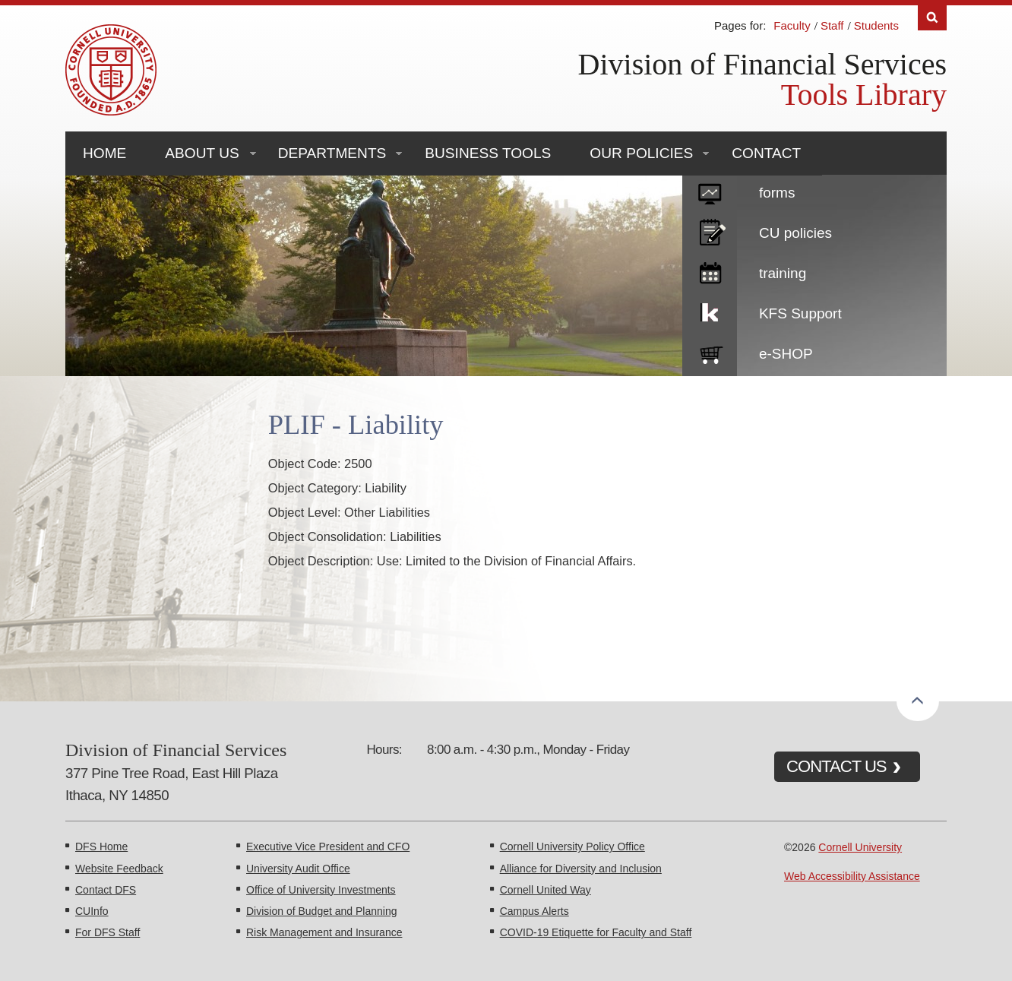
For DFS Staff (107, 932)
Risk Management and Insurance (324, 932)
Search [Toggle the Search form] (932, 17)
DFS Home (101, 846)
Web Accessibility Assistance (852, 876)
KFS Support (800, 313)
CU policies (795, 233)
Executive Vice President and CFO (328, 846)
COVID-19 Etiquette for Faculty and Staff (596, 932)
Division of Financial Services (762, 64)
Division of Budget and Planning (321, 911)
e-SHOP (786, 354)
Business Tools (488, 153)
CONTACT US (836, 766)
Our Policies (641, 153)
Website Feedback (119, 868)
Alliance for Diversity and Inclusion (581, 868)
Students (876, 25)
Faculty (791, 25)
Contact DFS (105, 890)
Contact (766, 153)
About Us (202, 153)
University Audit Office (298, 868)
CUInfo (92, 911)
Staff (832, 25)
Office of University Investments (321, 890)
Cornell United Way (545, 890)
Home (104, 153)
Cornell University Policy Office (572, 846)
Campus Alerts (534, 911)
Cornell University (860, 847)
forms (777, 193)
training (782, 273)
